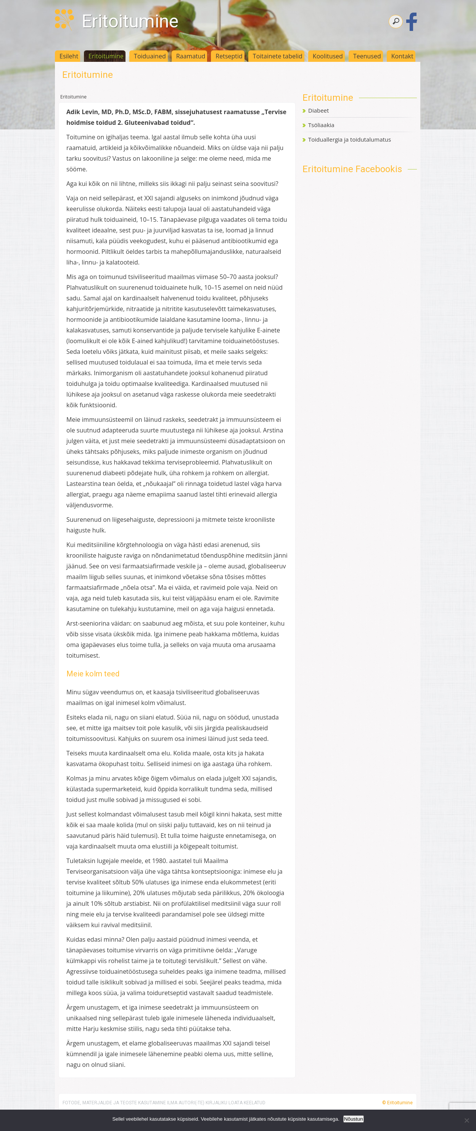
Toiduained (150, 56)
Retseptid (229, 56)
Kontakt (402, 56)
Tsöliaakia (321, 125)
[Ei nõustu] (466, 1120)
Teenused (367, 56)
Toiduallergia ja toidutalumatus (349, 139)
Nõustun (353, 1119)
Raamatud (191, 56)
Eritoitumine (130, 21)
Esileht (69, 56)
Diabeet (318, 110)
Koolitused (328, 56)
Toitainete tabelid (277, 56)
